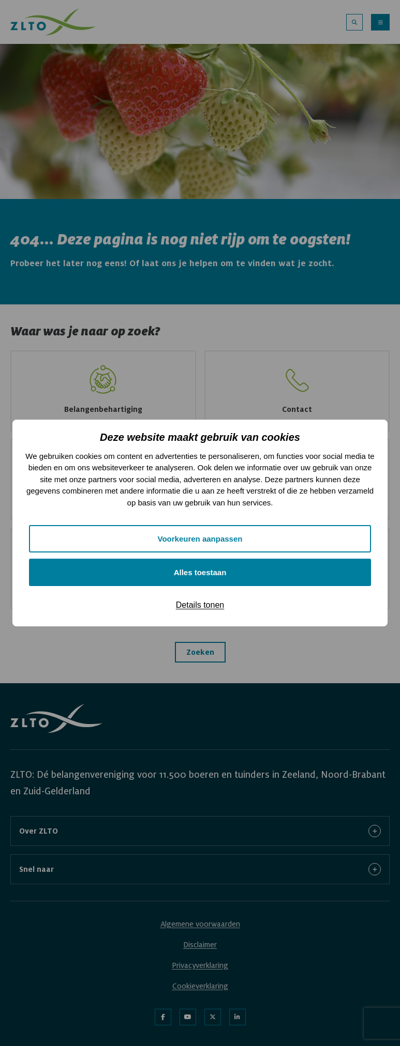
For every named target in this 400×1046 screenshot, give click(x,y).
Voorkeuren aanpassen (200, 538)
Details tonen (200, 605)
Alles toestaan (200, 572)
